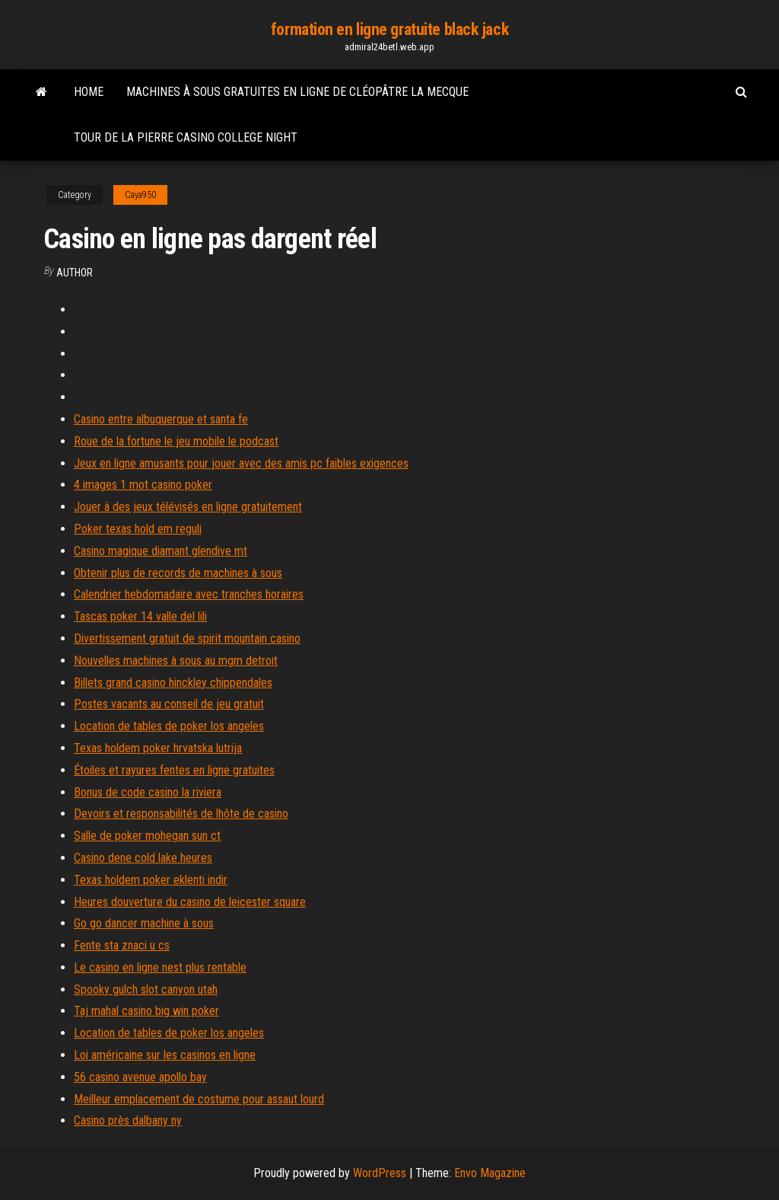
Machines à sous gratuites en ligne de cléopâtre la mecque (297, 92)
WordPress (379, 1173)
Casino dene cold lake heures (143, 858)
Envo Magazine (490, 1173)
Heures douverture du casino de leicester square (190, 902)
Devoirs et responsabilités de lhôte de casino (181, 813)
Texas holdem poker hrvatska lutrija (158, 748)
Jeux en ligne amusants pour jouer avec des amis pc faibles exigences (241, 463)
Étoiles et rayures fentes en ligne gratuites (174, 770)
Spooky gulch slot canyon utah (146, 989)
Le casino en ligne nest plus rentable (160, 967)
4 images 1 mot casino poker (143, 484)
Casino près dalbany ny (128, 1120)
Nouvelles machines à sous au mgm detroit (176, 660)
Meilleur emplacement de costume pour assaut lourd (199, 1099)
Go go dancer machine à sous (144, 923)
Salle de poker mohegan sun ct (147, 835)
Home (88, 92)
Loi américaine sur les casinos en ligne (165, 1055)
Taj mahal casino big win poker (146, 1011)
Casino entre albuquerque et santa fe (161, 419)
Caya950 (140, 195)
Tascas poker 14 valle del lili (140, 616)
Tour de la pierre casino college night (185, 137)
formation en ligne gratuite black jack (389, 29)
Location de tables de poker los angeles (169, 726)
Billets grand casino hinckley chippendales (173, 682)
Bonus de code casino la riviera (147, 792)
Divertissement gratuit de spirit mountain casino (187, 638)
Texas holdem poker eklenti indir (150, 880)
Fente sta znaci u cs (122, 945)
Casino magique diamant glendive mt (160, 551)
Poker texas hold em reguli (138, 529)
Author (74, 272)
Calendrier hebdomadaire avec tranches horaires (189, 594)
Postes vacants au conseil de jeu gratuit (169, 704)
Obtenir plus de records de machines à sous (178, 573)
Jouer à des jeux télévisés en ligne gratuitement (188, 506)
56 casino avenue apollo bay (140, 1077)
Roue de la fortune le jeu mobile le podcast (176, 441)
